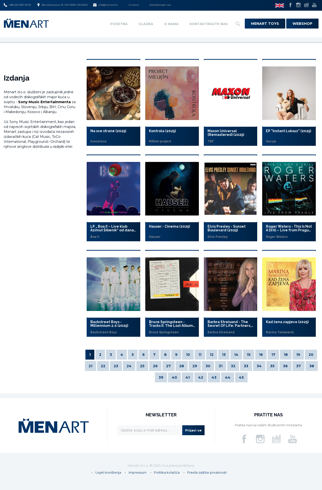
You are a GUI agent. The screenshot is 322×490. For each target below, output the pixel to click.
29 (194, 366)
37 (298, 366)
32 (233, 366)
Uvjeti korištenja (108, 472)
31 (220, 366)
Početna (119, 24)
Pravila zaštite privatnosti (207, 472)
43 (214, 377)
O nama (134, 4)
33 (246, 366)
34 (259, 366)
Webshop (302, 23)
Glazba (146, 24)
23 (116, 366)
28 (181, 366)
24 (129, 366)
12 (212, 354)
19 (298, 354)
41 (187, 377)
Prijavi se (193, 430)
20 (311, 354)
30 (208, 366)
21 (90, 366)
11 (199, 354)
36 (285, 366)
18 (286, 354)
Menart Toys (265, 23)
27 (168, 366)
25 (142, 366)
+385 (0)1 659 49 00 (17, 5)
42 (200, 377)
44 (227, 377)
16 (261, 354)
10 (188, 354)
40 (174, 377)
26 (155, 366)
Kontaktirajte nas (160, 4)
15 (248, 354)
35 (272, 366)
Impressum (137, 472)
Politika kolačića (167, 472)
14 (236, 354)
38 (311, 366)
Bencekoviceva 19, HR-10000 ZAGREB (62, 5)
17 (273, 354)
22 (103, 366)
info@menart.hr (105, 5)
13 (224, 354)
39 (161, 377)
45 (241, 377)
